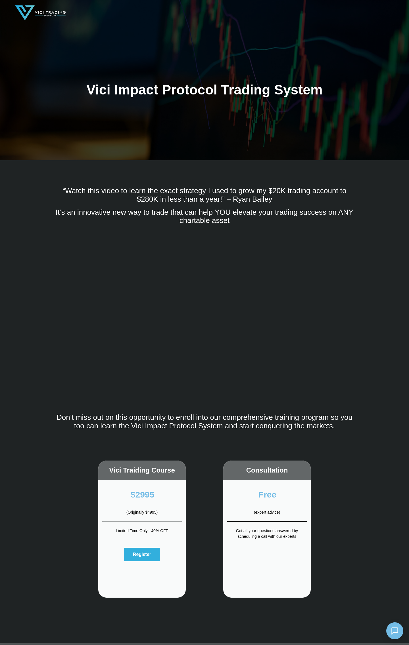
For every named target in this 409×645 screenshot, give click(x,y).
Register (142, 554)
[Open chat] (394, 630)
